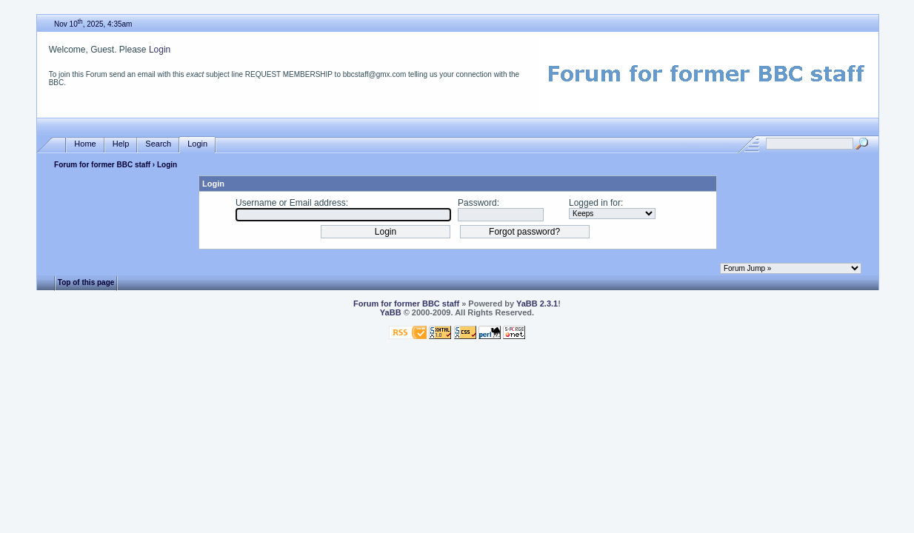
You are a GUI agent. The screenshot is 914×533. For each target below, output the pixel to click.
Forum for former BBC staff (102, 165)
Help (121, 144)
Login (159, 49)
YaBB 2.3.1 (537, 303)
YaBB (390, 312)
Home (85, 144)
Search (158, 144)
